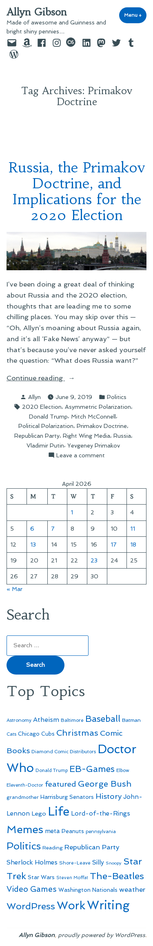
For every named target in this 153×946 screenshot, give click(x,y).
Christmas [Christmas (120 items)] (77, 733)
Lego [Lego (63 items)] (38, 813)
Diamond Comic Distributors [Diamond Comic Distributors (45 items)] (63, 751)
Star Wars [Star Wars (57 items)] (41, 877)
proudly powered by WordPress (101, 935)
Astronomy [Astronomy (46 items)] (19, 720)
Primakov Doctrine (102, 426)
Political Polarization (45, 426)
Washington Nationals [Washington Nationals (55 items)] (88, 889)
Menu (135, 15)
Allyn (34, 397)
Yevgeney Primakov (93, 445)
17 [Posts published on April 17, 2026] (114, 544)
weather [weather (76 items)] (132, 889)
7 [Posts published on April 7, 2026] (53, 528)
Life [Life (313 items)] (58, 811)
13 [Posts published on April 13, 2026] (33, 544)
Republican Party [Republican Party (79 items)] (92, 847)
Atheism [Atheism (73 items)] (46, 719)
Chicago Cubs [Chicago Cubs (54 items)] (36, 734)
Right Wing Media (86, 435)
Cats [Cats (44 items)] (11, 734)
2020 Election (42, 407)
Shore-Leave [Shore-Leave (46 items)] (75, 863)
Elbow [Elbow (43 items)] (122, 770)
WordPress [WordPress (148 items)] (31, 906)
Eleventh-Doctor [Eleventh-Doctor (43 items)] (25, 785)
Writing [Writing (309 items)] (108, 905)
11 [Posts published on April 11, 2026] (132, 528)
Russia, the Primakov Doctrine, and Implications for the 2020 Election (77, 191)
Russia (122, 435)
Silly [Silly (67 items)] (98, 862)
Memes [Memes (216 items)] (25, 829)
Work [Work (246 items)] (71, 905)
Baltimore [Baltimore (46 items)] (72, 720)
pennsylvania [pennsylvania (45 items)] (101, 831)
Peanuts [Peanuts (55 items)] (73, 831)
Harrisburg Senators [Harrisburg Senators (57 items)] (67, 797)
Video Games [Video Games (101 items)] (32, 889)
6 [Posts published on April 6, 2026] (32, 528)
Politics (116, 397)
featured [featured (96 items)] (60, 784)
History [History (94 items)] (108, 796)
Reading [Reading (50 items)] (52, 848)
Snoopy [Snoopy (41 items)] (114, 863)
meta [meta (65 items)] (52, 831)
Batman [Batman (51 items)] (131, 720)
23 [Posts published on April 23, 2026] (94, 560)
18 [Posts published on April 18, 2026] (133, 544)
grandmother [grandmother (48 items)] (23, 797)
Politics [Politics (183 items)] (24, 846)
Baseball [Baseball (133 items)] (102, 719)
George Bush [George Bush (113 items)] (104, 784)
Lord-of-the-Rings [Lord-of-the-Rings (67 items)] (100, 813)
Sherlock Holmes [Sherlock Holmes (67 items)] (32, 862)
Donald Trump (48, 416)
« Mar (14, 589)
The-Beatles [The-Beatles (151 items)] (117, 876)
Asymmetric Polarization (98, 407)
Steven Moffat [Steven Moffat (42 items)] (72, 877)
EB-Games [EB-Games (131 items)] (92, 769)
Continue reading (55, 378)
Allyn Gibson (37, 12)
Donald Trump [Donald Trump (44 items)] (51, 770)
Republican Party (37, 435)
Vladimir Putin (45, 445)
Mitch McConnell (93, 416)
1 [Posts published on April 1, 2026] (72, 512)
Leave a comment (80, 455)
